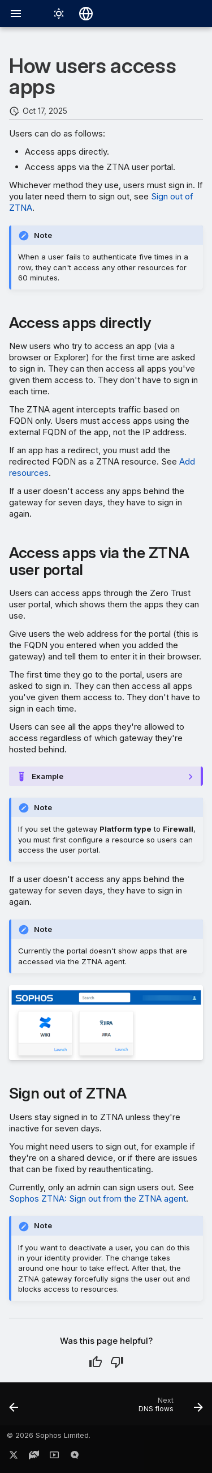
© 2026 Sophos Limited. (48, 1435)
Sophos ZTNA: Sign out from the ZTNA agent (97, 1198)
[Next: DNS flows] (169, 1407)
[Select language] (86, 13)
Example (47, 776)
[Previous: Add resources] (14, 1407)
